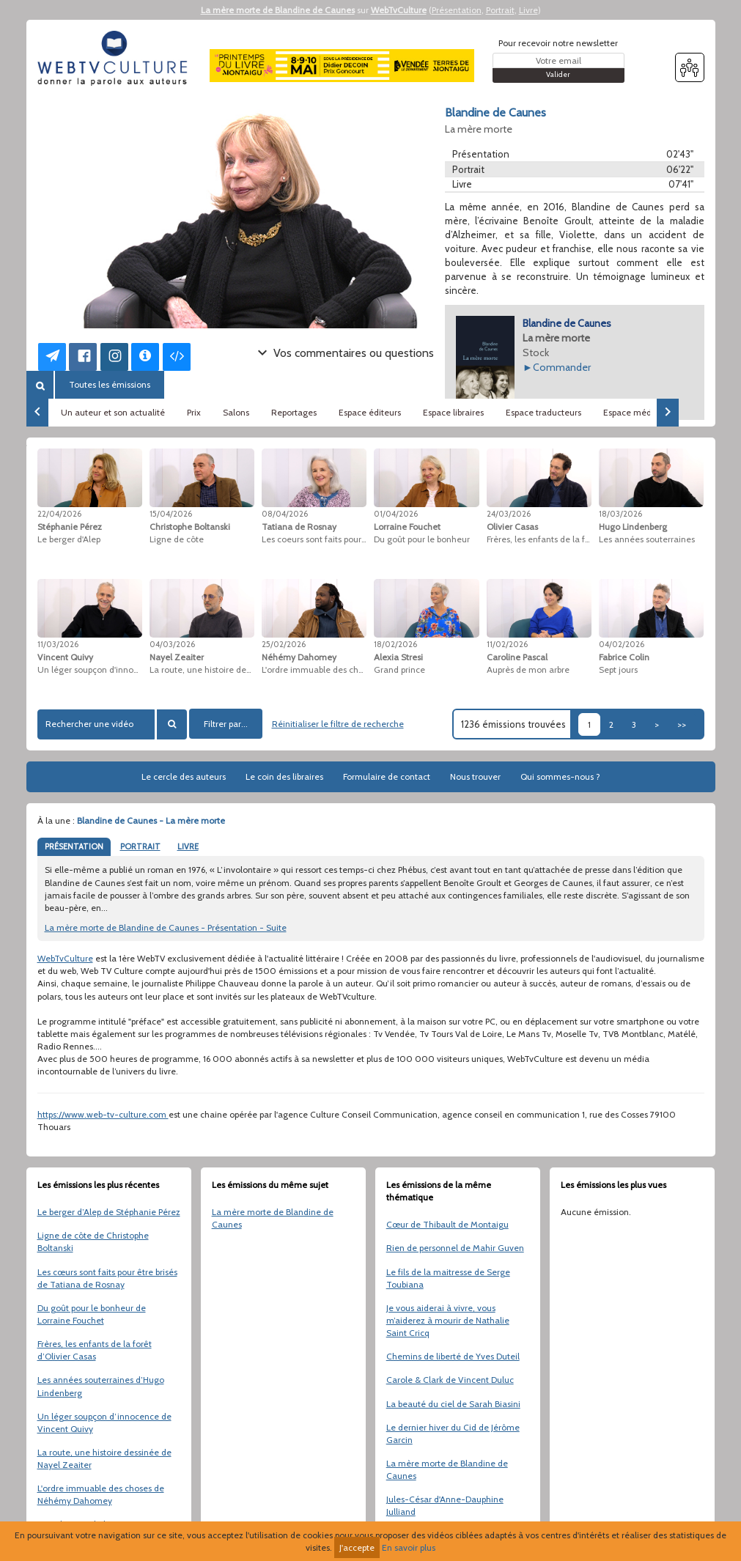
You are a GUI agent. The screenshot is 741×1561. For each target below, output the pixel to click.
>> (681, 724)
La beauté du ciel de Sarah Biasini (453, 1403)
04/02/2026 (621, 644)
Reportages (294, 412)
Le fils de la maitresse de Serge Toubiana (448, 1278)
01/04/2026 (396, 514)
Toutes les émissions (109, 384)
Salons (236, 412)
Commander (562, 367)
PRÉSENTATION (74, 846)
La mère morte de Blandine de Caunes (278, 9)
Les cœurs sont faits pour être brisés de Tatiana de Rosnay (107, 1278)
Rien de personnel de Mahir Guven (455, 1247)
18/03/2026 (620, 514)
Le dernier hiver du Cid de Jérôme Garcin (453, 1433)
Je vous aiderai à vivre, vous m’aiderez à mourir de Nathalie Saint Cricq (447, 1320)
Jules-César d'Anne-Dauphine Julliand (445, 1505)
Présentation (457, 9)
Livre (528, 9)
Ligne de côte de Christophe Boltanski (93, 1241)
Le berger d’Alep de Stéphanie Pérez (108, 1211)
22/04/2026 (59, 514)
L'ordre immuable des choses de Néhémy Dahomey (100, 1494)
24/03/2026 (509, 514)
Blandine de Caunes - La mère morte (151, 820)
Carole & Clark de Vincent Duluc (450, 1379)
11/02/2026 (507, 644)
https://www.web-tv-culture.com (103, 1114)
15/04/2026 (171, 514)
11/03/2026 (57, 644)
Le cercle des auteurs (183, 776)
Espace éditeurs (370, 412)
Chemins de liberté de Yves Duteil (453, 1356)
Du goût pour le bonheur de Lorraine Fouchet (91, 1314)
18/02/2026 (395, 644)
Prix (194, 412)
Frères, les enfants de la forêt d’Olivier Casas (94, 1350)
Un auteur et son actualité (113, 412)
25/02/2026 (284, 644)
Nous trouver (475, 776)
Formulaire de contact (386, 776)
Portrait (500, 9)
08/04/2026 (285, 514)
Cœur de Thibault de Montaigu (447, 1224)
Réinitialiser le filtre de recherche (338, 723)
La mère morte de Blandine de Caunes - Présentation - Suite (166, 927)
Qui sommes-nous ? (560, 776)
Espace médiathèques (647, 412)
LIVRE (188, 846)
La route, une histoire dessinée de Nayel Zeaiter (104, 1458)
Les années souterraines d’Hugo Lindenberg (100, 1386)
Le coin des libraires (284, 776)
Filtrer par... (226, 723)
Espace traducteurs (543, 412)
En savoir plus (408, 1547)
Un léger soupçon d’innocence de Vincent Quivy (104, 1422)
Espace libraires (453, 412)
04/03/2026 (172, 644)
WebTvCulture (399, 9)
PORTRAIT (140, 846)
